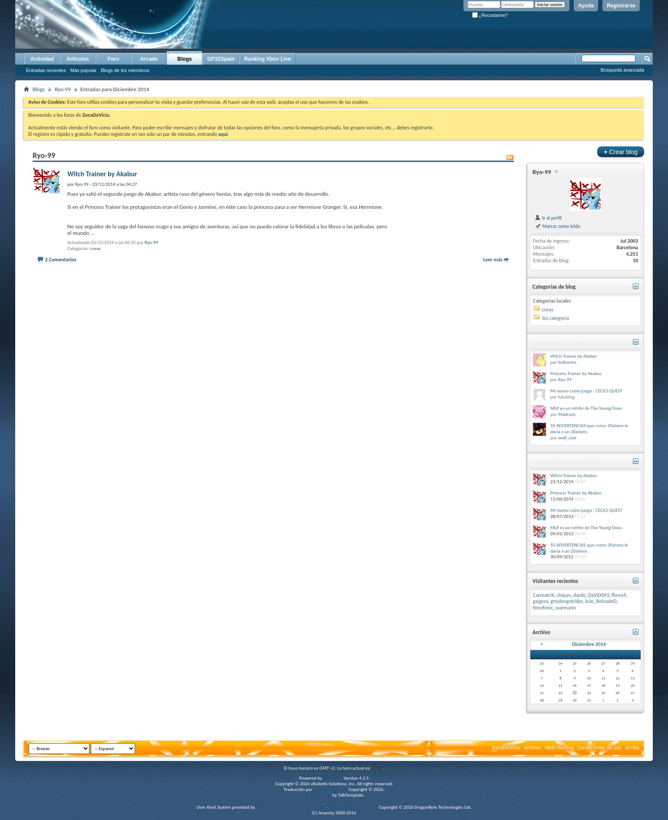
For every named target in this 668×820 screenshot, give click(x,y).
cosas (95, 248)
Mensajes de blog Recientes (564, 461)
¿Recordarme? (490, 15)
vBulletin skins (317, 795)
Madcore (566, 414)
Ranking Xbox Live (267, 59)
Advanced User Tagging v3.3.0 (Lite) (290, 807)
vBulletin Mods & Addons (352, 807)
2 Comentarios (60, 260)
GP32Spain (221, 59)
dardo (579, 595)
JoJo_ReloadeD (601, 601)
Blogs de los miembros (125, 70)
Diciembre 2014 (589, 644)
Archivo (532, 747)
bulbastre (567, 362)
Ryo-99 (63, 89)
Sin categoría (555, 318)
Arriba (632, 747)
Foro (113, 59)
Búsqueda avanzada (622, 69)
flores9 (619, 595)
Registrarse (621, 6)
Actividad (42, 59)
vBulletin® (333, 778)
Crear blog (621, 151)
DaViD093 (598, 595)
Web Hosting (559, 747)
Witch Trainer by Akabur (102, 174)
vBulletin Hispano (330, 789)
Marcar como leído (557, 226)
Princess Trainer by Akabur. (576, 373)
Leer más (493, 260)
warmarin (566, 608)
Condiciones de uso (599, 747)
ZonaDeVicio (506, 747)
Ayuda (586, 6)
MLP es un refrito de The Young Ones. (586, 408)
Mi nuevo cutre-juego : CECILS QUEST (586, 391)
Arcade (149, 59)
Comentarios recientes (558, 342)
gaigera (540, 601)
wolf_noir (567, 438)
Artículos (77, 59)
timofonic (543, 608)
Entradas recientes (46, 70)
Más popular (83, 70)
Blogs (184, 59)
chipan (563, 595)
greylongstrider (566, 601)
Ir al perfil (548, 218)
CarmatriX (543, 595)
